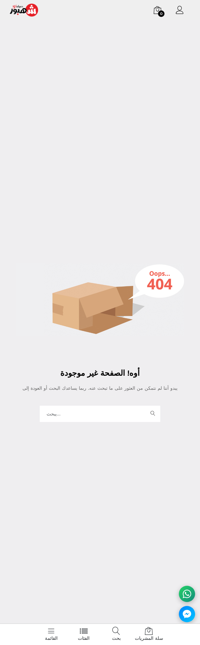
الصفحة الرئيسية (100, 395)
